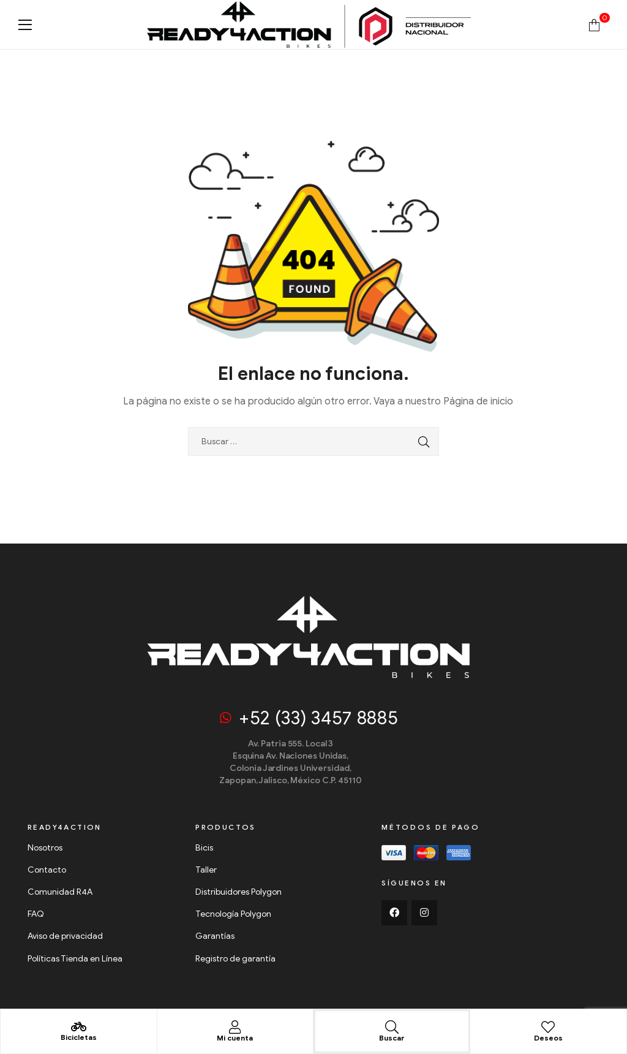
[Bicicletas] (78, 1027)
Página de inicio (478, 401)
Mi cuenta (235, 1037)
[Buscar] (392, 1027)
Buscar (392, 1037)
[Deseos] (548, 1027)
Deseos (548, 1037)
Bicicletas (79, 1037)
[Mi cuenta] (235, 1027)
